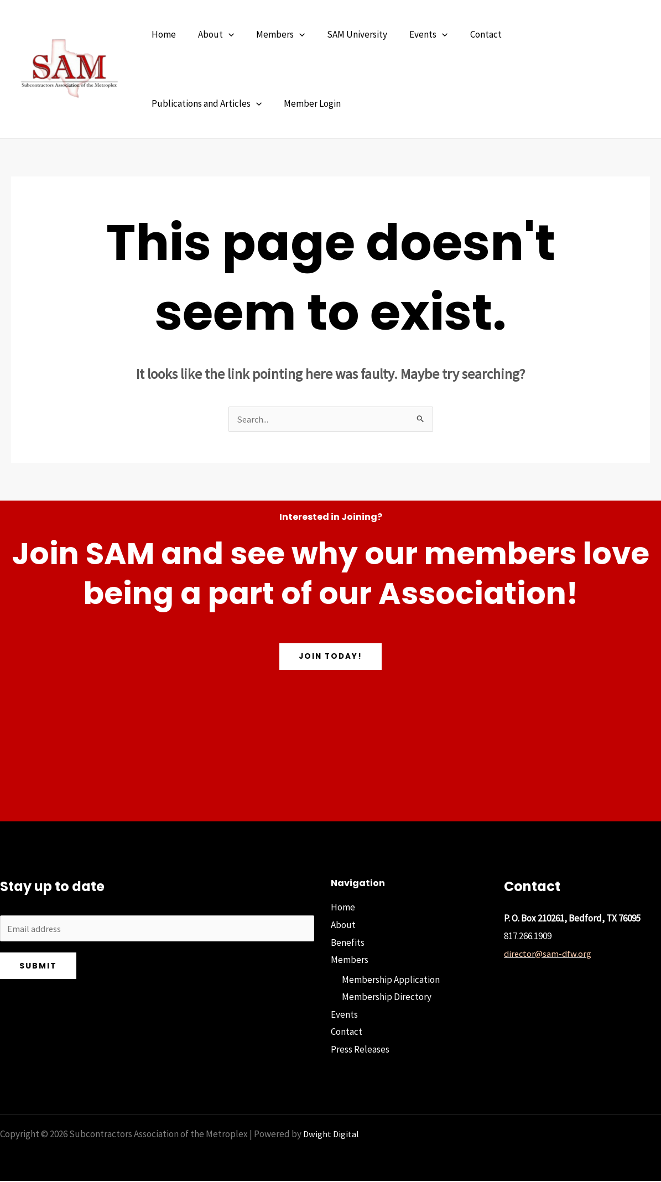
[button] (223, 34)
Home (343, 908)
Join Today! (330, 657)
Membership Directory (386, 998)
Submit (38, 968)
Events (344, 1015)
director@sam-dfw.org (549, 955)
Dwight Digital (331, 1135)
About (343, 926)
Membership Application (391, 981)
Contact (346, 1033)
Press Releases (360, 1050)
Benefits (348, 944)
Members (349, 961)
